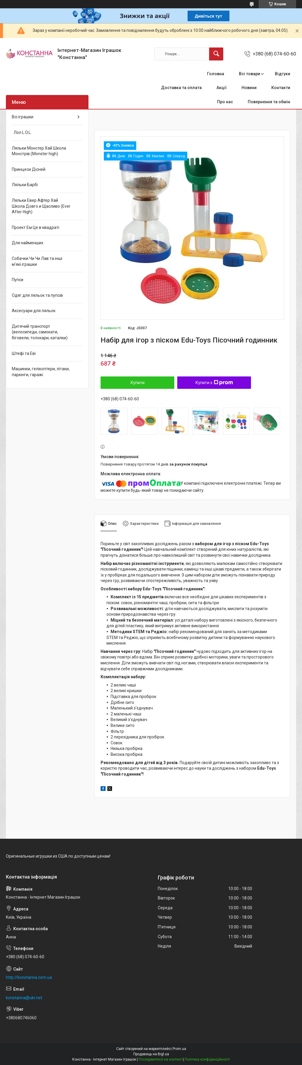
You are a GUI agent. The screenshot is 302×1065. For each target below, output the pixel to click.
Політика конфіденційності (207, 1059)
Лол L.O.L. (22, 132)
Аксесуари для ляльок (33, 310)
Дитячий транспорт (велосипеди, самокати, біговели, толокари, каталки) (40, 332)
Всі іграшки (22, 116)
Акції (221, 87)
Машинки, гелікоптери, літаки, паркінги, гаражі (41, 371)
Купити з (214, 382)
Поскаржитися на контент (160, 1059)
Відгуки (282, 73)
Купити (138, 382)
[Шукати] (216, 53)
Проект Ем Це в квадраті (35, 227)
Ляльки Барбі (25, 184)
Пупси (17, 279)
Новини (249, 87)
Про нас (225, 101)
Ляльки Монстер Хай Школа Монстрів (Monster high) (39, 151)
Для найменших (27, 242)
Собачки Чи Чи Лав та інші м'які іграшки (37, 261)
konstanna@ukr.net (24, 997)
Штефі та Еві (24, 353)
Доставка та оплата (181, 87)
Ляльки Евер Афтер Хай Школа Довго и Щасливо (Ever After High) (41, 206)
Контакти (280, 87)
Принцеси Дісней (28, 169)
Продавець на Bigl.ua (151, 1054)
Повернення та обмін (269, 101)
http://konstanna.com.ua (29, 977)
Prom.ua (179, 1049)
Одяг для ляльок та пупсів (37, 295)
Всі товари (249, 73)
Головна (215, 73)
